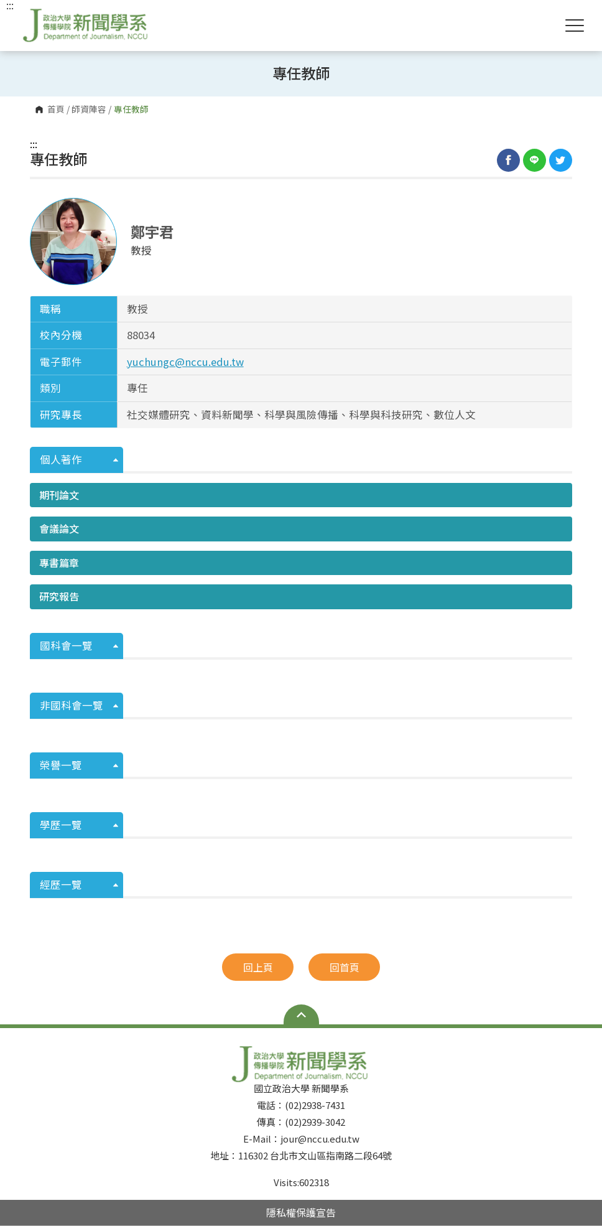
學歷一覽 (61, 824)
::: (33, 144)
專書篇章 (59, 562)
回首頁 (344, 967)
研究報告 (59, 596)
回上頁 (258, 967)
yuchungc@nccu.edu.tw (185, 361)
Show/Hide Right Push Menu (574, 25)
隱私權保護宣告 (301, 1212)
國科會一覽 (66, 645)
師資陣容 (89, 109)
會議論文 (59, 528)
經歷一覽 (61, 884)
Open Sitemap (301, 1014)
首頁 (56, 109)
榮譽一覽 (61, 764)
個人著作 (61, 459)
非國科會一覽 (71, 705)
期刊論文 (59, 494)
